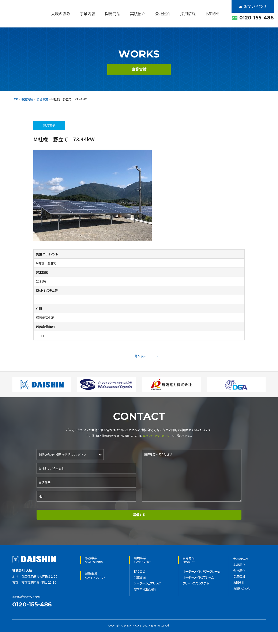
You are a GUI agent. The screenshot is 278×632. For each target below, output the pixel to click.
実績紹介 (156, 10)
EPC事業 (140, 568)
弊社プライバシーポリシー (157, 430)
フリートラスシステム (196, 580)
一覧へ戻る (139, 350)
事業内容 (117, 10)
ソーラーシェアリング (147, 580)
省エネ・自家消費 (145, 586)
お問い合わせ (252, 4)
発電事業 (140, 574)
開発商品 (137, 10)
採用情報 (195, 10)
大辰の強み (96, 10)
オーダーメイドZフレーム (198, 574)
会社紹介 (176, 10)
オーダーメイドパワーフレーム (201, 568)
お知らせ (215, 10)
